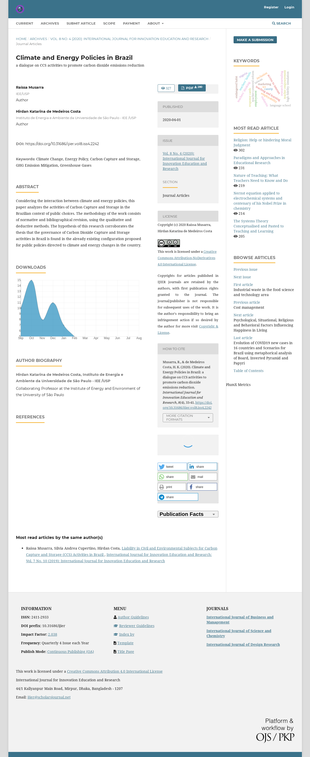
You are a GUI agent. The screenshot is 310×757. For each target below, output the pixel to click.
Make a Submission (255, 40)
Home (21, 39)
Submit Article (81, 23)
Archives (50, 23)
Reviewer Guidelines (134, 625)
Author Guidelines (133, 617)
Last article (243, 337)
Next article (244, 315)
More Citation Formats (179, 417)
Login (289, 7)
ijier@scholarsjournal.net (49, 697)
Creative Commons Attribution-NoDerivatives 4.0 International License (187, 257)
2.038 (52, 634)
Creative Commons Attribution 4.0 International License (115, 671)
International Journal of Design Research (243, 644)
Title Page (125, 651)
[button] (172, 466)
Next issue (242, 277)
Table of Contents (248, 370)
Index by (124, 634)
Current (24, 23)
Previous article (247, 302)
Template (125, 642)
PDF (193, 88)
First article (243, 284)
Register (271, 7)
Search (281, 23)
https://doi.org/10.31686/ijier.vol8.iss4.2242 (62, 144)
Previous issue (246, 269)
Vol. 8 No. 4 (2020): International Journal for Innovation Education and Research (129, 39)
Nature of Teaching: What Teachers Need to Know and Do (261, 178)
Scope (109, 23)
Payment (131, 23)
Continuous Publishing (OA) (70, 651)
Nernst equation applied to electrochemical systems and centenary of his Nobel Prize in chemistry (260, 201)
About (154, 23)
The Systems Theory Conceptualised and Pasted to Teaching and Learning (259, 226)
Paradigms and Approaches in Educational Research (259, 160)
